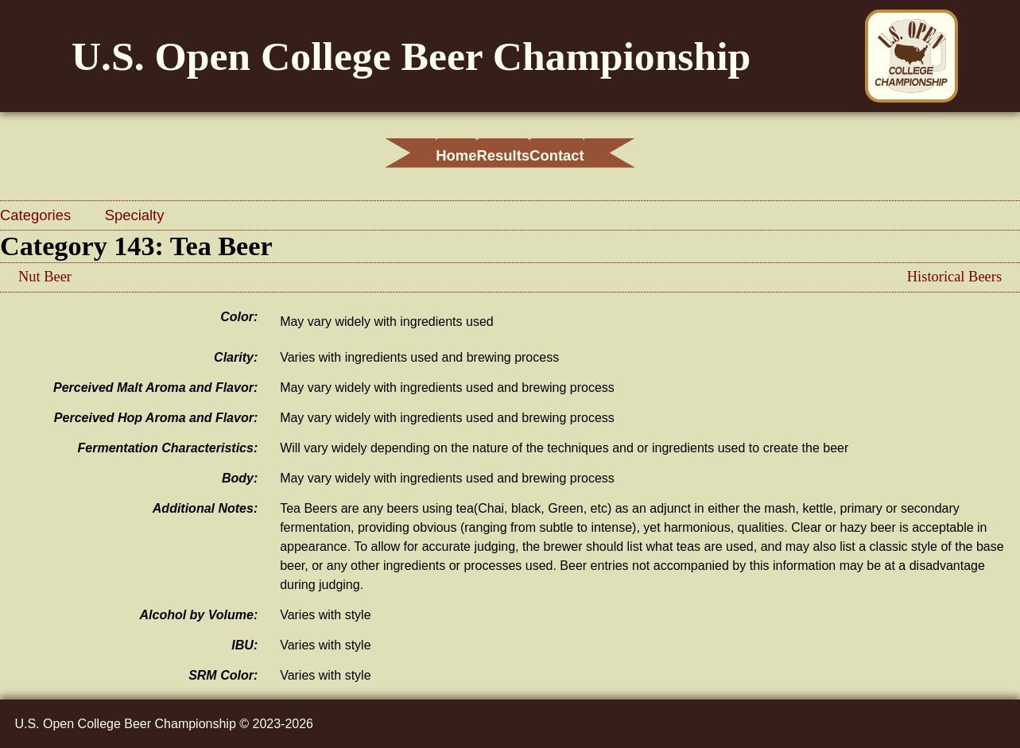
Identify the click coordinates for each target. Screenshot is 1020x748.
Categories (37, 215)
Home (411, 155)
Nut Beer (45, 277)
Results (502, 155)
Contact (601, 155)
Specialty (135, 215)
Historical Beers (954, 277)
